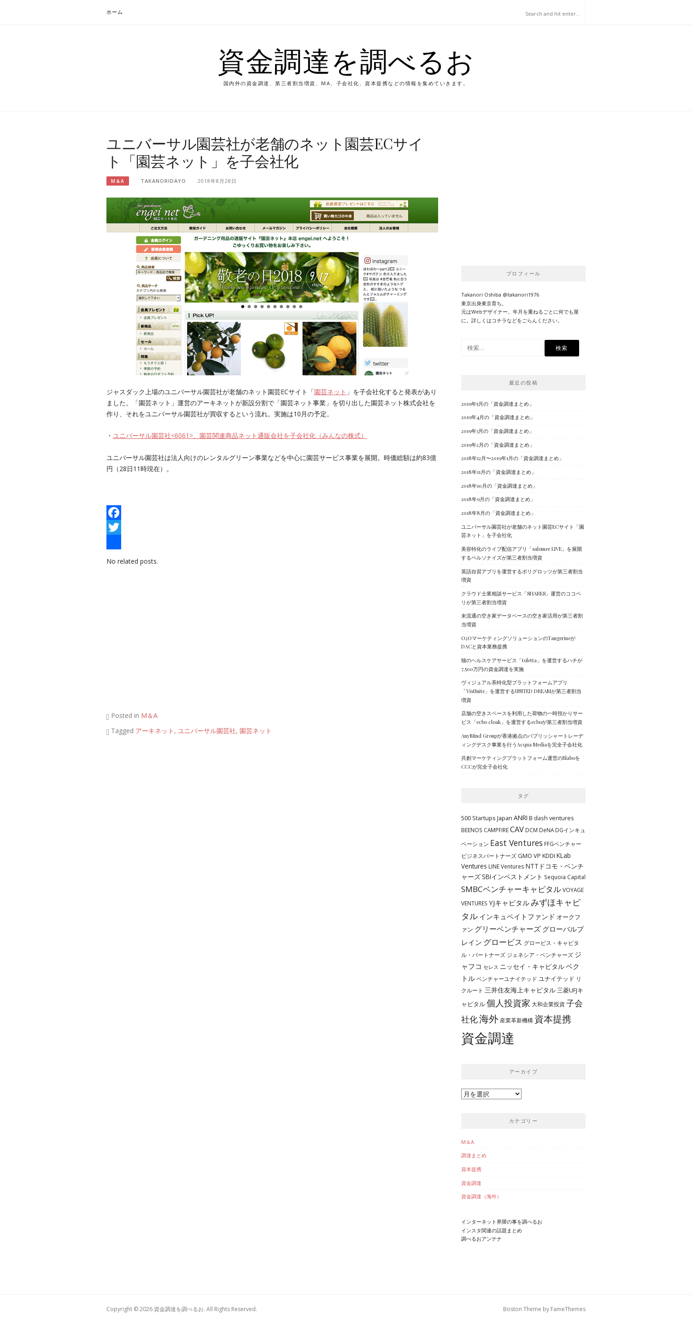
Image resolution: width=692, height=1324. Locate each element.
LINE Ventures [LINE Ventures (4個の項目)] (506, 866)
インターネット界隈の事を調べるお (501, 1221)
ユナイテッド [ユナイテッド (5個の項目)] (557, 978)
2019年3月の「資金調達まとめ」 (497, 430)
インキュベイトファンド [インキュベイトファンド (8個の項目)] (517, 916)
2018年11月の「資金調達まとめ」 (498, 471)
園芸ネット (330, 391)
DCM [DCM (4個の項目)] (531, 830)
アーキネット (154, 730)
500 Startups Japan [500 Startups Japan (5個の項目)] (486, 818)
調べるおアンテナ (481, 1238)
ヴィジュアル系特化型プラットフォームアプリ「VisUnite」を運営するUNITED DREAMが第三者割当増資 (521, 691)
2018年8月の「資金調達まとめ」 (498, 512)
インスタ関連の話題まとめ (491, 1230)
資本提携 (471, 1169)
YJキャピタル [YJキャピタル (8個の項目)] (509, 902)
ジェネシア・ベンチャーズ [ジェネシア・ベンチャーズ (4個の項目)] (540, 954)
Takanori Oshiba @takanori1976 (500, 294)
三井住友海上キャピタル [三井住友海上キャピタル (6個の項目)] (520, 990)
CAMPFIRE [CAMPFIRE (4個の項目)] (496, 830)
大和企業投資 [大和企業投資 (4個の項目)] (548, 1004)
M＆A (117, 181)
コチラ (499, 320)
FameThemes (568, 1309)
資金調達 (471, 1182)
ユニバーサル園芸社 (207, 730)
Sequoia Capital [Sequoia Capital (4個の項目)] (565, 877)
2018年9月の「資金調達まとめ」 (498, 499)
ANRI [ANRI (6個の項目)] (521, 817)
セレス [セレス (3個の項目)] (490, 967)
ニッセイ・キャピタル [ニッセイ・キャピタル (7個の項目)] (532, 966)
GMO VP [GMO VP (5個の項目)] (529, 856)
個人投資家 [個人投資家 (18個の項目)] (508, 1003)
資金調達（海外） (481, 1196)
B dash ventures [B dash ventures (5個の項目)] (551, 818)
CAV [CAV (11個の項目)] (517, 829)
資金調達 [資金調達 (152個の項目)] (488, 1038)
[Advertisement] (183, 640)
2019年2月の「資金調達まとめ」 (497, 444)
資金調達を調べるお (346, 61)
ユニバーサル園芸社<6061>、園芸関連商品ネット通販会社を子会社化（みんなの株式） (240, 435)
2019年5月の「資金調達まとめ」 (497, 403)
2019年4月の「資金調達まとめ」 (498, 417)
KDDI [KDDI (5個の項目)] (548, 856)
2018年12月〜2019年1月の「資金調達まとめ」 (512, 458)
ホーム (114, 11)
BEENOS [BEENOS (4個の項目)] (471, 830)
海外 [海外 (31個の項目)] (488, 1018)
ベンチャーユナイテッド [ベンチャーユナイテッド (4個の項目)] (506, 978)
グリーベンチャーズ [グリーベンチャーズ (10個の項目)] (508, 929)
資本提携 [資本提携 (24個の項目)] (552, 1019)
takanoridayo (163, 180)
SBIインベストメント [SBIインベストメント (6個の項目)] (512, 876)
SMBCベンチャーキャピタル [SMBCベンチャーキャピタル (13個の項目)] (511, 889)
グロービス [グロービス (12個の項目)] (502, 942)
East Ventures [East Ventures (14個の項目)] (516, 842)
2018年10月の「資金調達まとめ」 (499, 485)
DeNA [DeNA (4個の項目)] (546, 830)
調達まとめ (474, 1155)
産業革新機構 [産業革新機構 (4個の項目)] (516, 1020)
